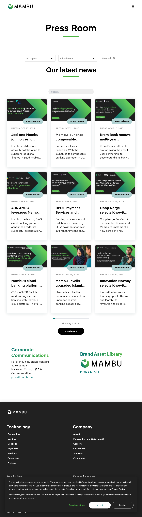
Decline (122, 505)
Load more (71, 331)
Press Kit (90, 372)
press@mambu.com (23, 377)
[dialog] (71, 494)
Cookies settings (77, 505)
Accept (100, 505)
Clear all (108, 58)
